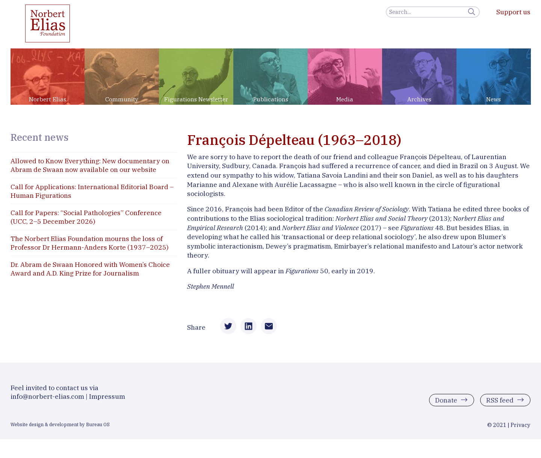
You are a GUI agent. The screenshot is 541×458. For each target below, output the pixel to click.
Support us (513, 12)
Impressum (107, 397)
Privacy (520, 426)
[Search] (433, 12)
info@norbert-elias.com (47, 397)
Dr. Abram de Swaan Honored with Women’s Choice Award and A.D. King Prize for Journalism (90, 268)
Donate (446, 401)
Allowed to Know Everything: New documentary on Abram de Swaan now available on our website (90, 165)
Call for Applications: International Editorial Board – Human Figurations (92, 191)
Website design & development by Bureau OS (60, 426)
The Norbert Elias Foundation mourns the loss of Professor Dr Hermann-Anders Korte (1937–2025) (90, 243)
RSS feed (500, 401)
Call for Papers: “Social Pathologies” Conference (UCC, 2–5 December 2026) (86, 217)
